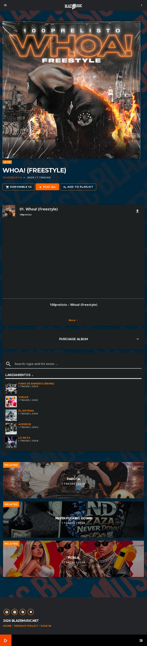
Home (7, 625)
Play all (47, 187)
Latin (7, 161)
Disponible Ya (19, 187)
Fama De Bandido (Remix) (36, 383)
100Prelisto (12, 177)
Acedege (24, 424)
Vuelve (23, 397)
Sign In (46, 625)
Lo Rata (24, 437)
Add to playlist (78, 187)
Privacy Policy (26, 625)
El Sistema (26, 410)
